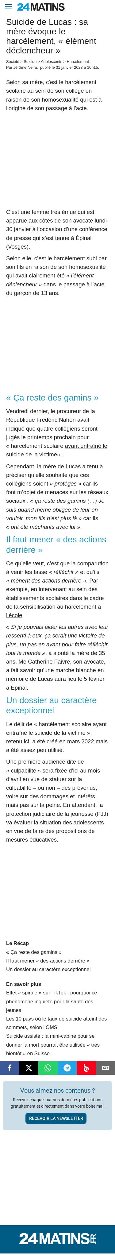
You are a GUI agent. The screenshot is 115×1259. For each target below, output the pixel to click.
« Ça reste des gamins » (34, 952)
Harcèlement (78, 61)
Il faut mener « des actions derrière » (48, 961)
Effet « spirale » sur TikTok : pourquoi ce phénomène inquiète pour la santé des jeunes (51, 1001)
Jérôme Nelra (25, 67)
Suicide (30, 61)
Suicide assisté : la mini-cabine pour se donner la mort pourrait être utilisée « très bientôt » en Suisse (53, 1044)
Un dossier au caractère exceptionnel (48, 969)
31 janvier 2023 (69, 67)
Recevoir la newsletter (56, 1118)
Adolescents (51, 61)
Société (12, 61)
